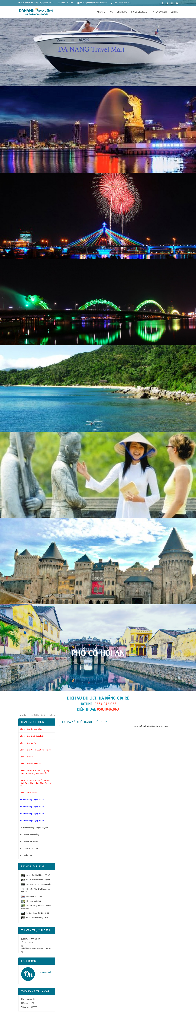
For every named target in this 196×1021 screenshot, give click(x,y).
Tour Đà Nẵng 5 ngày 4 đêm (32, 820)
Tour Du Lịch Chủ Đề (29, 841)
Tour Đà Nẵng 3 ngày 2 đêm (32, 807)
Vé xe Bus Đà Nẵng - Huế (34, 917)
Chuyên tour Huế (27, 757)
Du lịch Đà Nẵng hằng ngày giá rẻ (34, 827)
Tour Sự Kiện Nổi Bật (29, 848)
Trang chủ (100, 12)
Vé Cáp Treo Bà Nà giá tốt (35, 913)
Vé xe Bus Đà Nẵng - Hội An (35, 879)
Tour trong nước (118, 12)
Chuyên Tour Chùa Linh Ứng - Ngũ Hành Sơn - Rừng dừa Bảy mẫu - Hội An (36, 783)
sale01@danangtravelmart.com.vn (36, 948)
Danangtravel (45, 972)
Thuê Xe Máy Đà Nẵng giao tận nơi (35, 890)
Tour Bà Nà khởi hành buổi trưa (151, 726)
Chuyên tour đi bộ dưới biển (32, 736)
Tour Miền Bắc (26, 855)
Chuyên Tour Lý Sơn (29, 793)
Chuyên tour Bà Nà (28, 743)
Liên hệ (174, 12)
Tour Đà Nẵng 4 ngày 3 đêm (32, 813)
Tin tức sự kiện (159, 12)
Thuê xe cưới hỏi (31, 901)
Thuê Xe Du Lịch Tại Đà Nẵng (36, 884)
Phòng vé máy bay (31, 896)
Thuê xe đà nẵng (139, 12)
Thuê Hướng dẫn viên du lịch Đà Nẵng (36, 906)
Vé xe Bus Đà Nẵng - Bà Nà (35, 875)
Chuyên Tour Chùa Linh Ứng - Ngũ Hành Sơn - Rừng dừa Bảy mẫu (35, 772)
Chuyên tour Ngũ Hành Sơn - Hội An (35, 750)
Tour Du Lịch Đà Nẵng (29, 834)
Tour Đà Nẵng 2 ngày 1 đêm (32, 800)
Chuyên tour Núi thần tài (30, 764)
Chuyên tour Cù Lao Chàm (31, 729)
